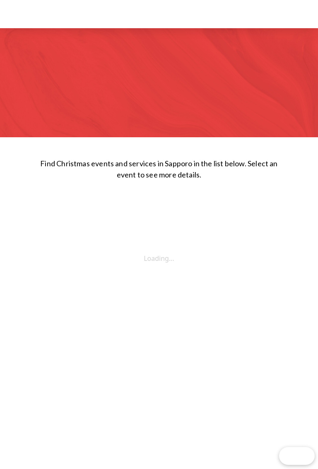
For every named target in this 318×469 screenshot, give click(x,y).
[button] (291, 14)
